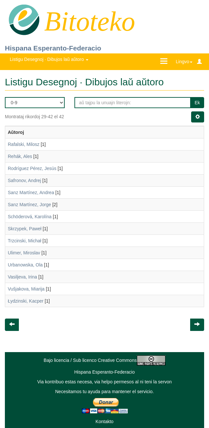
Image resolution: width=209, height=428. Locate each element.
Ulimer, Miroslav (24, 252)
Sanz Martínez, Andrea (31, 192)
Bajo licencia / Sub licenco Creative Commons (104, 360)
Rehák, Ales (20, 156)
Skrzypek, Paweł (24, 228)
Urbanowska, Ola (25, 264)
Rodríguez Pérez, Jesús (32, 168)
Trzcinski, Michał (24, 240)
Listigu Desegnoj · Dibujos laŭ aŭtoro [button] (49, 59)
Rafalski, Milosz (23, 144)
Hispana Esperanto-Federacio (53, 48)
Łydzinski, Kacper (26, 301)
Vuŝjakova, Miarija (26, 289)
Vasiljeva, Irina (22, 276)
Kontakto (104, 421)
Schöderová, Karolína (30, 216)
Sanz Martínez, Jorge (29, 204)
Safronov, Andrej (24, 180)
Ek (197, 102)
